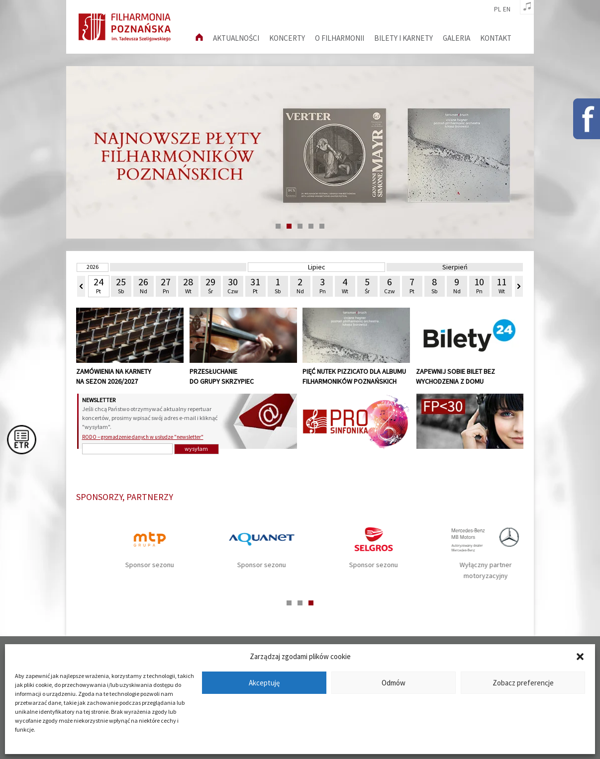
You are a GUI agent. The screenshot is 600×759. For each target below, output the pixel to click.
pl (497, 9)
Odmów (393, 682)
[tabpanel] (300, 152)
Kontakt (495, 38)
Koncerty (287, 38)
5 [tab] (321, 226)
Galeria (456, 38)
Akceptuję (264, 682)
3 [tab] (300, 226)
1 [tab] (278, 226)
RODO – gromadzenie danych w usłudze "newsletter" (142, 436)
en (506, 9)
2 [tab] (289, 226)
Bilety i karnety (403, 38)
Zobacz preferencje (523, 682)
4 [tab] (310, 226)
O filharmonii (339, 38)
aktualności (236, 38)
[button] (580, 657)
